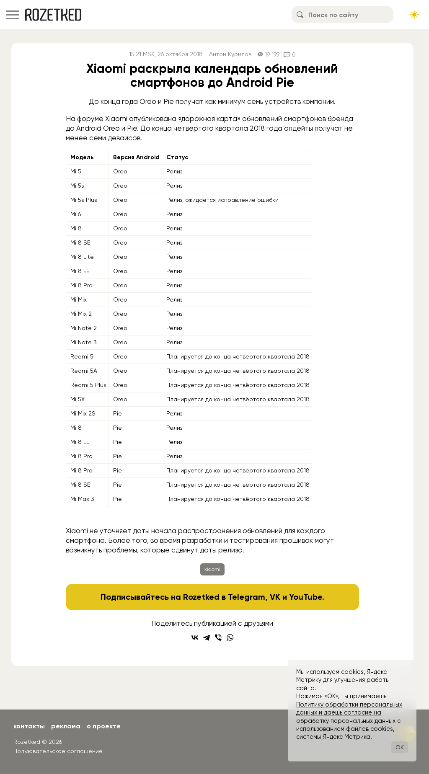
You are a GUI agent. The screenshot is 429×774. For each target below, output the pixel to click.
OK (399, 747)
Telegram (246, 597)
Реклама (65, 726)
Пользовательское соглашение (58, 751)
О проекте (104, 726)
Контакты (29, 726)
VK (275, 597)
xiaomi (212, 569)
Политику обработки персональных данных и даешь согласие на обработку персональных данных (349, 712)
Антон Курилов (230, 54)
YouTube (305, 597)
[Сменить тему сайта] (414, 14)
